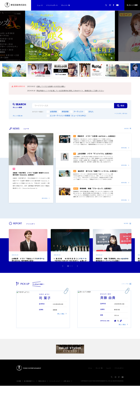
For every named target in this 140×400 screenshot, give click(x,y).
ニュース (108, 382)
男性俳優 (63, 111)
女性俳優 (52, 111)
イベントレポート (119, 382)
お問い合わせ (66, 395)
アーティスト (76, 111)
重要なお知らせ (42, 395)
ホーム (90, 382)
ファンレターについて (54, 395)
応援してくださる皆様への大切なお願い (50, 86)
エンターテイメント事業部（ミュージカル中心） (67, 115)
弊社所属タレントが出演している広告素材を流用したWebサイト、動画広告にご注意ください (70, 90)
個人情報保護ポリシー (29, 395)
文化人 (89, 111)
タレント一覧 (99, 382)
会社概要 (19, 395)
